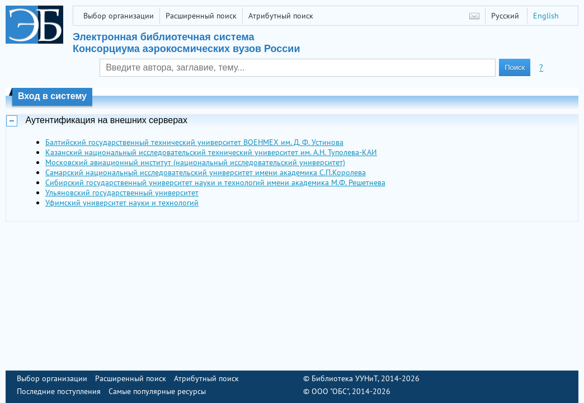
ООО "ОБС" (330, 391)
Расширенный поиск (201, 16)
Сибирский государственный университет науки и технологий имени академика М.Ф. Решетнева (215, 182)
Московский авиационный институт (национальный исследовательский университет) (195, 162)
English (546, 16)
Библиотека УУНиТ (345, 378)
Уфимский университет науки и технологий (122, 203)
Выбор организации (118, 16)
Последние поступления (59, 391)
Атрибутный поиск (280, 16)
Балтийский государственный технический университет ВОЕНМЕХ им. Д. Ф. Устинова (194, 142)
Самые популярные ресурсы (157, 391)
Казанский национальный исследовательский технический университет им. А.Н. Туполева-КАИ (211, 152)
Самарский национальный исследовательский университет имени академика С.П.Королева (205, 172)
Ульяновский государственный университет (122, 193)
